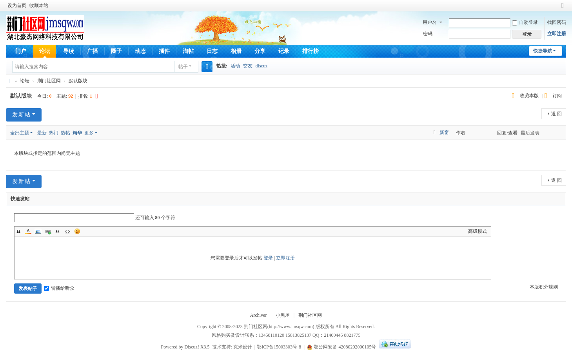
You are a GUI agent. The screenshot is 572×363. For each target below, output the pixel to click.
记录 (283, 51)
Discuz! (192, 347)
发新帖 (21, 115)
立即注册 (556, 33)
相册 (236, 51)
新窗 (444, 132)
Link (48, 231)
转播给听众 (59, 288)
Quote (58, 231)
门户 (20, 51)
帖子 (183, 66)
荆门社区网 (9, 81)
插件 (164, 51)
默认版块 (78, 80)
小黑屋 (283, 315)
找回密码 (556, 22)
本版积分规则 (544, 287)
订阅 (557, 95)
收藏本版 (530, 95)
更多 (89, 133)
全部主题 (19, 133)
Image (38, 231)
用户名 (430, 22)
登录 (268, 258)
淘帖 (188, 51)
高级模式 (477, 231)
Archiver (258, 315)
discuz (262, 66)
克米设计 (242, 347)
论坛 (44, 51)
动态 (140, 51)
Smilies (77, 231)
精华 (77, 133)
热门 (53, 133)
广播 (92, 51)
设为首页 (16, 5)
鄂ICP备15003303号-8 (279, 347)
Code (67, 231)
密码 (427, 33)
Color (28, 231)
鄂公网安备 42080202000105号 (341, 347)
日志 (212, 51)
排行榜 (310, 51)
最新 (42, 133)
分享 (259, 51)
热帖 (65, 133)
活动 (235, 66)
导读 (68, 51)
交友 (247, 66)
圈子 (116, 51)
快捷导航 (542, 51)
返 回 (556, 113)
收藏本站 (38, 5)
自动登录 (525, 22)
